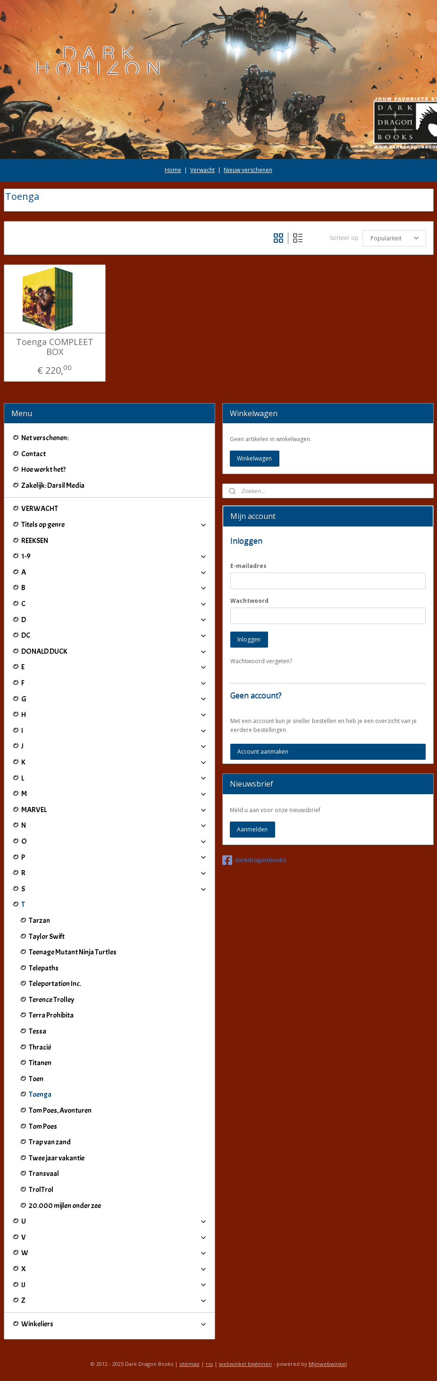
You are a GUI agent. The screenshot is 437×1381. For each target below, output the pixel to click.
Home (173, 170)
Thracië (40, 1047)
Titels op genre (114, 524)
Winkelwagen (254, 458)
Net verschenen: (44, 438)
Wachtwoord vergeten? (261, 661)
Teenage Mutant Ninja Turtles (73, 952)
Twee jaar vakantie (56, 1158)
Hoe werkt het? (43, 469)
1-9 (114, 556)
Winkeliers (114, 1324)
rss (209, 1363)
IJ (114, 1285)
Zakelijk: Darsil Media (52, 485)
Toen (36, 1079)
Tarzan (39, 920)
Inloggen (249, 639)
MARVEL (114, 809)
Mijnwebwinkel (328, 1363)
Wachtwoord (249, 601)
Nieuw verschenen (248, 170)
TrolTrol (41, 1189)
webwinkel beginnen (245, 1363)
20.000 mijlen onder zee (65, 1205)
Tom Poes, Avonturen (60, 1110)
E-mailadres (248, 566)
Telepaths (44, 968)
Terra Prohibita (51, 1015)
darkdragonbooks (254, 860)
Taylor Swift (47, 936)
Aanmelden (252, 829)
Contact (33, 454)
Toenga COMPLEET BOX (54, 347)
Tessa (37, 1031)
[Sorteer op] (394, 238)
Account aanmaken (262, 752)
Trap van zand (50, 1142)
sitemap (189, 1363)
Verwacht (202, 170)
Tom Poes (43, 1126)
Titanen (40, 1063)
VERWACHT (39, 508)
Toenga (40, 1094)
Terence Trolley (51, 999)
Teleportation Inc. (55, 983)
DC (114, 635)
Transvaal (44, 1173)
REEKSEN (34, 540)
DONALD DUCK (114, 651)
